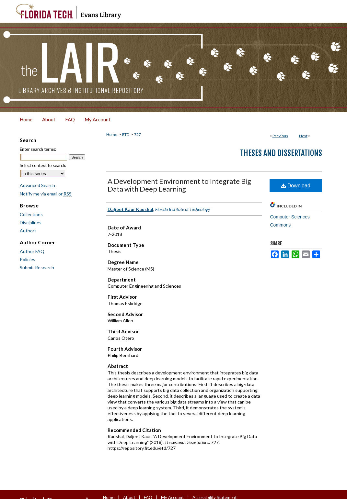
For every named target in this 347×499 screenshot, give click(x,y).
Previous (280, 135)
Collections (31, 214)
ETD (125, 134)
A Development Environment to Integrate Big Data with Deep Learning (179, 185)
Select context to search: (43, 165)
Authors (28, 230)
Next (303, 135)
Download (295, 185)
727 (137, 134)
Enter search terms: (38, 149)
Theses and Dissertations (281, 153)
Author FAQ (32, 251)
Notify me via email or (46, 193)
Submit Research (37, 267)
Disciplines (30, 222)
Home (111, 134)
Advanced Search (37, 185)
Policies (27, 259)
